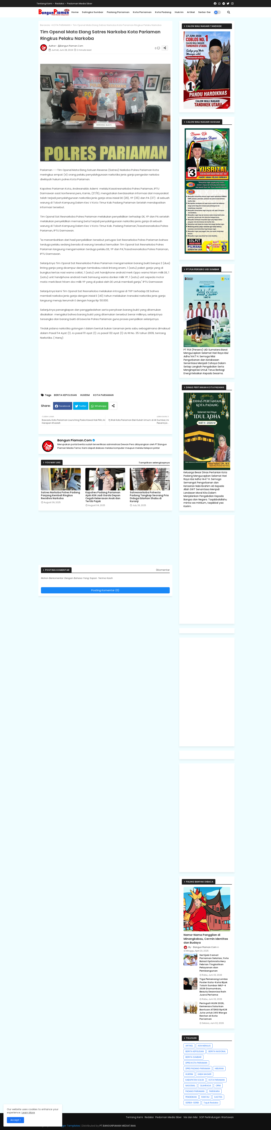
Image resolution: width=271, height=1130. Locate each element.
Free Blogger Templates (65, 1125)
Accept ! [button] (15, 1120)
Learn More (28, 1112)
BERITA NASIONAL (217, 1051)
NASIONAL (190, 1085)
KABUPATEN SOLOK (194, 1079)
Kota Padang (163, 12)
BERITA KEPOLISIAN (65, 395)
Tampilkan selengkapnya (154, 462)
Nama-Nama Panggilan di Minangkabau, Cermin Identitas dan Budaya (206, 939)
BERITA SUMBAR (193, 1057)
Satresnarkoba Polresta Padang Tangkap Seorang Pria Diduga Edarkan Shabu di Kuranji (149, 497)
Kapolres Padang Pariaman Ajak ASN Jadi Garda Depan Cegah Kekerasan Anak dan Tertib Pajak (102, 497)
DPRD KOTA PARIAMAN (196, 1062)
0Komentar (163, 570)
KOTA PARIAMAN (61, 25)
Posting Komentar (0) (105, 590)
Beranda (45, 25)
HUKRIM (85, 395)
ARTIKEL (189, 1045)
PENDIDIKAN (191, 1096)
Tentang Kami (44, 3)
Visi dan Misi (190, 1117)
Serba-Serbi (205, 12)
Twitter (82, 406)
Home (74, 12)
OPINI (218, 1085)
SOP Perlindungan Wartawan (216, 1117)
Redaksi (59, 3)
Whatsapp (100, 406)
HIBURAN (219, 1068)
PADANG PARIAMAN (194, 1091)
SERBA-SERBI (192, 1102)
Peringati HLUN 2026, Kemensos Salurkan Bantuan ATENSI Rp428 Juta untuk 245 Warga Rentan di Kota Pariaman (213, 1011)
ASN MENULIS (204, 1045)
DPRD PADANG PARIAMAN (197, 1068)
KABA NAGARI (204, 1074)
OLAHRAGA (205, 1085)
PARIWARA (214, 1091)
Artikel (191, 12)
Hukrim (179, 12)
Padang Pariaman (118, 12)
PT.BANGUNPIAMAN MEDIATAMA (118, 1125)
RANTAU (205, 1096)
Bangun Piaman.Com (74, 440)
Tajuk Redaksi (211, 1102)
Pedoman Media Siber (79, 3)
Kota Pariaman (142, 12)
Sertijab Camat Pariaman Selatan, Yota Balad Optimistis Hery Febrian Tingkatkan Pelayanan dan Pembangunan (214, 963)
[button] (228, 12)
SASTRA (218, 1096)
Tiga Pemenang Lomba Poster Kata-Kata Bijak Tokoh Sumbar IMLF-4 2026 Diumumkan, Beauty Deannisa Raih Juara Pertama (213, 987)
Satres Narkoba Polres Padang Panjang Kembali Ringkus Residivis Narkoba (60, 495)
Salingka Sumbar (92, 12)
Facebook (64, 406)
